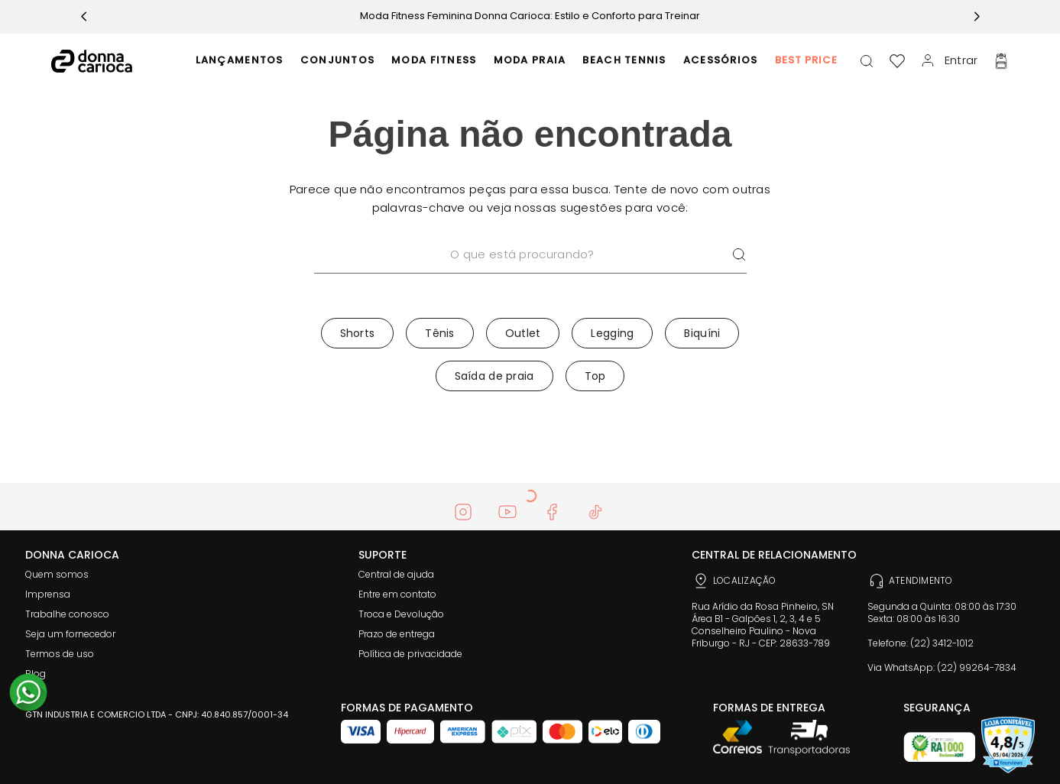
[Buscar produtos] (739, 255)
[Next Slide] (977, 16)
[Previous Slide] (84, 16)
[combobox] (530, 274)
